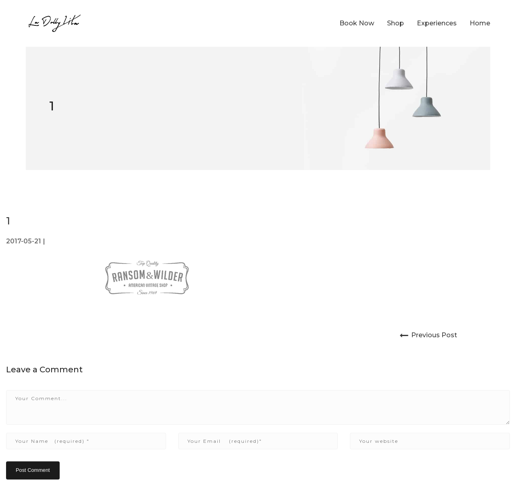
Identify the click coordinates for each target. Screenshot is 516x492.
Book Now (356, 23)
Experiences (437, 23)
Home (480, 23)
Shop (395, 23)
